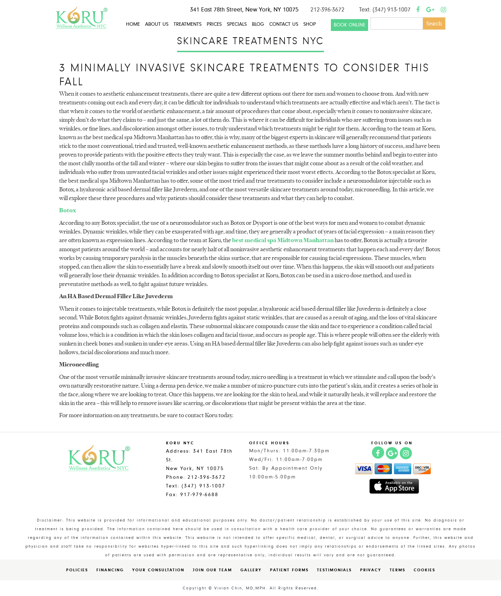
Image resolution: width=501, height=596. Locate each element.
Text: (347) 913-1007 (385, 9)
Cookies (424, 569)
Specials (237, 24)
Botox (67, 210)
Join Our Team (212, 569)
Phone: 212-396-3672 (196, 477)
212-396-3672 (327, 9)
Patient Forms (289, 569)
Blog (258, 24)
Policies (77, 569)
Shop (309, 24)
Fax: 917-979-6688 (192, 495)
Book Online (349, 25)
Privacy (370, 569)
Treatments (187, 24)
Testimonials (334, 569)
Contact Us (283, 24)
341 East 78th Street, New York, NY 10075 (244, 9)
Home (133, 24)
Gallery (251, 569)
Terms (397, 569)
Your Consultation (158, 569)
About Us (156, 24)
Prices (214, 24)
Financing (110, 569)
